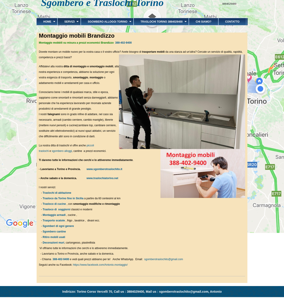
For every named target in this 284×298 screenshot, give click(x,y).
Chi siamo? (203, 21)
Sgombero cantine (54, 231)
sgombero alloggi (62, 151)
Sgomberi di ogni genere (58, 226)
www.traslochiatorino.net (101, 178)
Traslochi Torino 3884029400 (160, 21)
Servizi (68, 21)
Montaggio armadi (54, 215)
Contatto (232, 21)
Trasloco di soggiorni (56, 209)
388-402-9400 (123, 42)
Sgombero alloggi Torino (106, 21)
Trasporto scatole (54, 220)
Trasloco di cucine (54, 203)
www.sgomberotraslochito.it (104, 169)
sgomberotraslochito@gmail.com (163, 259)
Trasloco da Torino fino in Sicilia (63, 198)
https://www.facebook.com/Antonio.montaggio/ (100, 264)
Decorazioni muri (53, 242)
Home (45, 21)
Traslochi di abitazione (57, 192)
